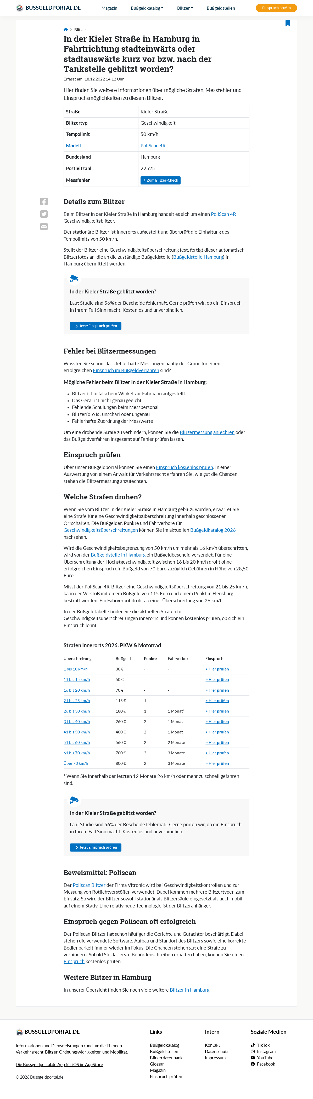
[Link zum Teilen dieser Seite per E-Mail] (49, 226)
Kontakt (212, 1045)
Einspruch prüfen (276, 8)
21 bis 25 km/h (77, 700)
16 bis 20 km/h (77, 690)
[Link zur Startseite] (66, 29)
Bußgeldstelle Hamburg (198, 257)
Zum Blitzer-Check (160, 180)
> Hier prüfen (217, 669)
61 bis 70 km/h (77, 753)
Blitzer (183, 8)
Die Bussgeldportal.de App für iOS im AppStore (59, 1064)
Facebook (266, 1064)
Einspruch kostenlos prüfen (184, 467)
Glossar (157, 1064)
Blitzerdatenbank (166, 1057)
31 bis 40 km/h (77, 721)
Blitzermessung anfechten (207, 432)
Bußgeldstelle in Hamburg (118, 555)
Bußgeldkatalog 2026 (213, 530)
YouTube (265, 1057)
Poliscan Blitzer (89, 885)
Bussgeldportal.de (48, 8)
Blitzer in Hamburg (189, 990)
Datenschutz (217, 1051)
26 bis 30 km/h (77, 711)
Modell (73, 145)
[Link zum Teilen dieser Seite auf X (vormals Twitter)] (49, 214)
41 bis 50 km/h (77, 732)
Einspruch (74, 961)
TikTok (263, 1045)
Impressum (215, 1057)
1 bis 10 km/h (76, 669)
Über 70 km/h (76, 763)
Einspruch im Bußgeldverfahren (126, 370)
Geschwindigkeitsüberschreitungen (101, 530)
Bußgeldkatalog (145, 8)
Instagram (266, 1051)
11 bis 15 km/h (77, 679)
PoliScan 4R (153, 145)
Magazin (109, 8)
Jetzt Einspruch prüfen (95, 326)
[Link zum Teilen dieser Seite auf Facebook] (49, 201)
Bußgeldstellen (221, 8)
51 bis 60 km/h (77, 742)
